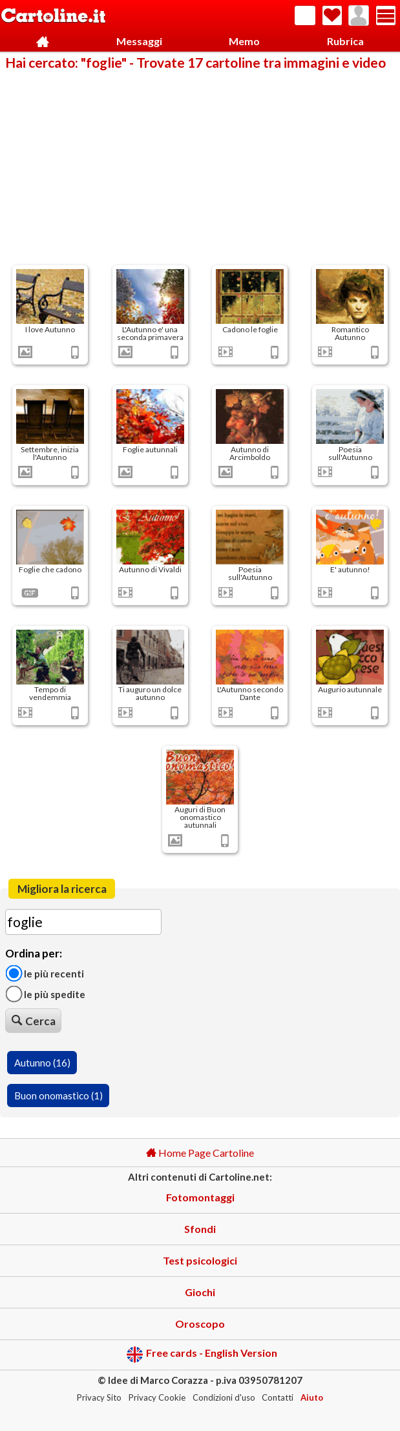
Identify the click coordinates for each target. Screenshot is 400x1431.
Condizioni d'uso (224, 1397)
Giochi (200, 1292)
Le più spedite (45, 994)
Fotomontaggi (200, 1197)
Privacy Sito (99, 1397)
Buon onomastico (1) (58, 1095)
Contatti (277, 1397)
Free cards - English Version (202, 1354)
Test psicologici (200, 1260)
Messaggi (139, 41)
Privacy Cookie (157, 1397)
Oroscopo (200, 1323)
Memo (244, 41)
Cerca (34, 1021)
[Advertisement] (200, 166)
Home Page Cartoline (200, 1152)
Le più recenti (44, 973)
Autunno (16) (42, 1062)
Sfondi (200, 1229)
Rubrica (345, 41)
